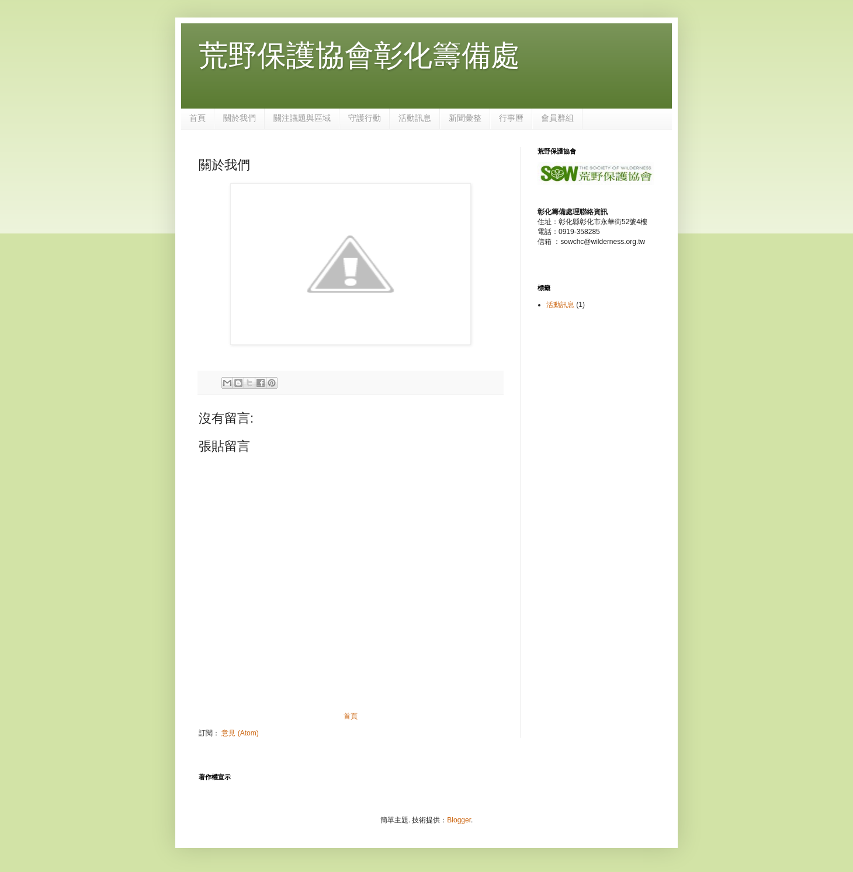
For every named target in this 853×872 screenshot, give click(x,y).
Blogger (459, 820)
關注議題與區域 (302, 118)
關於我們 (239, 118)
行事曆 (511, 118)
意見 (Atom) (239, 733)
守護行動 (364, 118)
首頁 (197, 118)
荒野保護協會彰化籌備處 (359, 55)
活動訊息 (414, 118)
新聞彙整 (465, 118)
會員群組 (557, 118)
